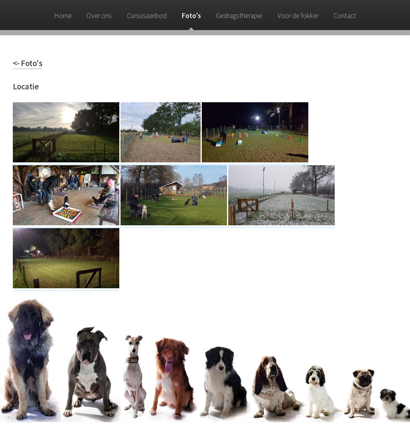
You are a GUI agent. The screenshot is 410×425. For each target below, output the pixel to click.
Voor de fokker (298, 15)
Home (63, 15)
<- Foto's (27, 63)
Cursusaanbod (147, 15)
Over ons (99, 15)
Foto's (191, 15)
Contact (345, 15)
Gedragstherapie (239, 15)
